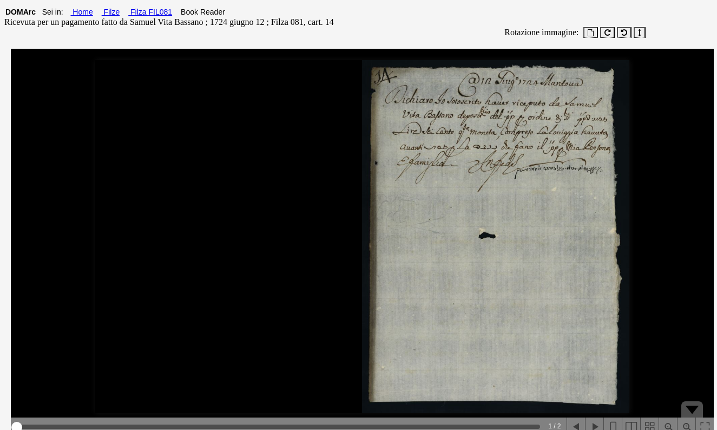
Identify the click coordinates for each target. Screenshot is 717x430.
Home (81, 12)
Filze (111, 12)
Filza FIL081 (150, 12)
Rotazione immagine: (539, 32)
